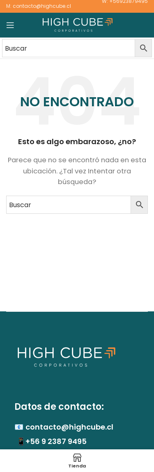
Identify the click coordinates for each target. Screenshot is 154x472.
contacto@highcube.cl (42, 5)
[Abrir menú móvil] (10, 25)
